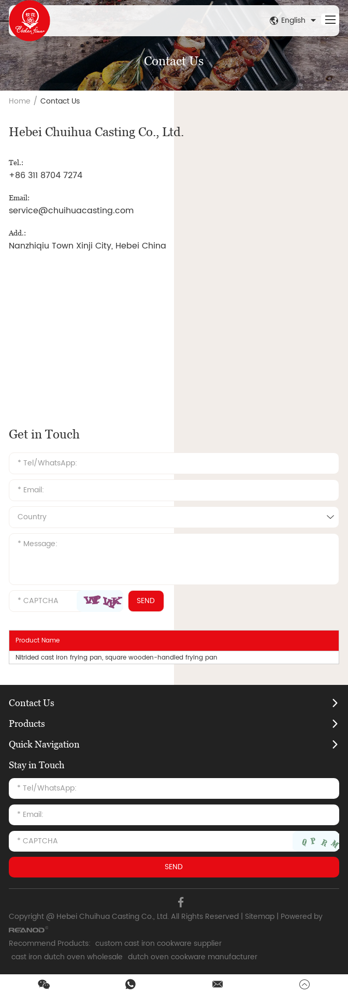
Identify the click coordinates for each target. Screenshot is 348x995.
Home (20, 101)
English (294, 20)
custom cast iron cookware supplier (158, 943)
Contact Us (60, 101)
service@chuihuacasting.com (71, 210)
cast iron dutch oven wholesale (67, 957)
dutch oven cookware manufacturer (192, 957)
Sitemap (259, 917)
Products (27, 723)
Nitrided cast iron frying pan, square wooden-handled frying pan (117, 658)
